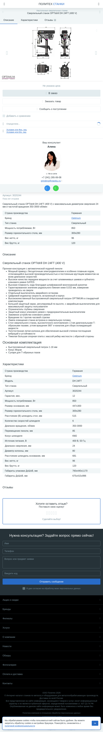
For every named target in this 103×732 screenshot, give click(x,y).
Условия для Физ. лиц (16, 130)
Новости (51, 646)
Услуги (51, 628)
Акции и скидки (51, 600)
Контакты (51, 683)
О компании (51, 637)
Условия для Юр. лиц (16, 132)
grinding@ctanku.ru (51, 181)
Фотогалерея (51, 665)
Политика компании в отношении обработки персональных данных (51, 713)
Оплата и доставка (51, 674)
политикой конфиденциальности (20, 726)
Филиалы (51, 618)
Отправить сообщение (51, 581)
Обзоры (51, 655)
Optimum (76, 218)
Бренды (51, 609)
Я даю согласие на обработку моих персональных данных (53, 588)
